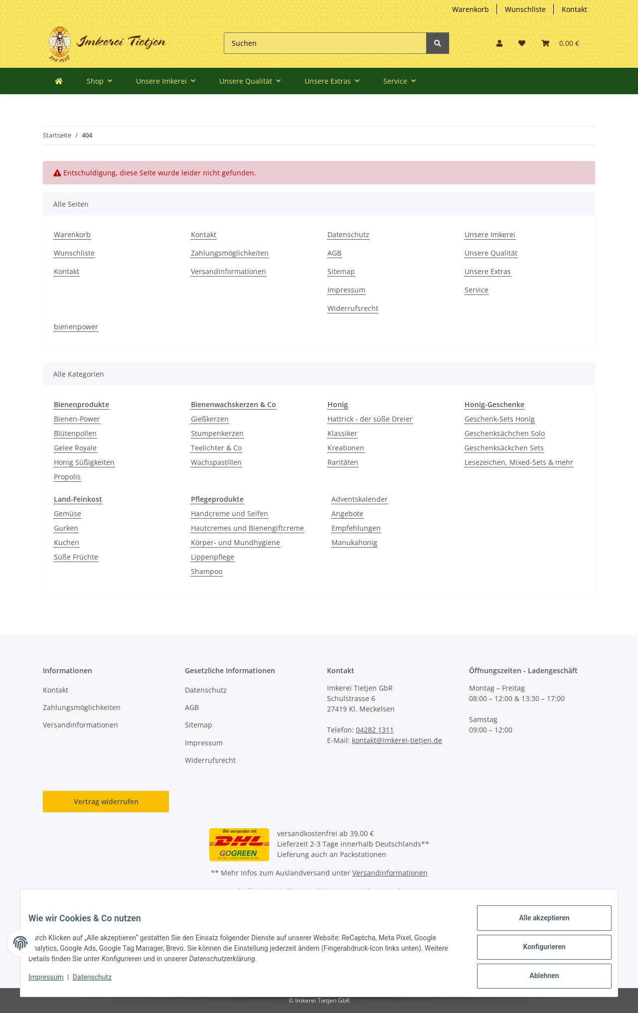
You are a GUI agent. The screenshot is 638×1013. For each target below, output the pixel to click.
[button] (499, 43)
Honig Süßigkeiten (84, 462)
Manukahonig (354, 542)
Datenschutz (348, 234)
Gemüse (67, 513)
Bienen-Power (77, 419)
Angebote (347, 513)
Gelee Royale (75, 447)
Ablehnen (536, 978)
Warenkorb (470, 9)
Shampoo (206, 571)
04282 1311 (375, 729)
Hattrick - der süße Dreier (370, 419)
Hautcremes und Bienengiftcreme (247, 528)
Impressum (346, 289)
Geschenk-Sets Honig (500, 419)
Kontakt (574, 9)
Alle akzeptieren (536, 926)
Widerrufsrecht (352, 308)
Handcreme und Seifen (229, 513)
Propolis (67, 476)
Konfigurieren (536, 952)
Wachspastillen (216, 462)
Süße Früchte (76, 557)
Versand (387, 891)
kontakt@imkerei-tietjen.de (397, 740)
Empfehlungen (356, 528)
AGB (334, 253)
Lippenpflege (212, 557)
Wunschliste (525, 9)
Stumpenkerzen (217, 433)
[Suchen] (325, 43)
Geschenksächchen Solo (505, 433)
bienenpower (76, 326)
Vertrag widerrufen (106, 801)
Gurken (66, 528)
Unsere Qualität (491, 253)
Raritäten (342, 462)
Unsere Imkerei (490, 234)
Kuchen (66, 542)
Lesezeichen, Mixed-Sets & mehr (519, 462)
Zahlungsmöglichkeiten (230, 253)
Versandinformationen (228, 271)
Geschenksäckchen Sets (504, 447)
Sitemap (341, 271)
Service (476, 289)
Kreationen (345, 447)
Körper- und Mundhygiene (235, 542)
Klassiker (342, 433)
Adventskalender (359, 499)
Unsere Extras (488, 271)
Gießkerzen (210, 419)
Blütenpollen (75, 433)
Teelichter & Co (216, 447)
